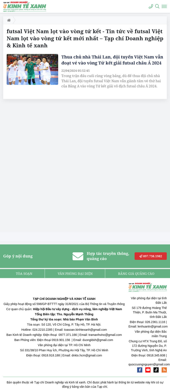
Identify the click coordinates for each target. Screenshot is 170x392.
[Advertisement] (35, 167)
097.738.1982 (150, 256)
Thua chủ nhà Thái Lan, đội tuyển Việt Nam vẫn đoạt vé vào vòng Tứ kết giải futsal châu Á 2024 (112, 60)
